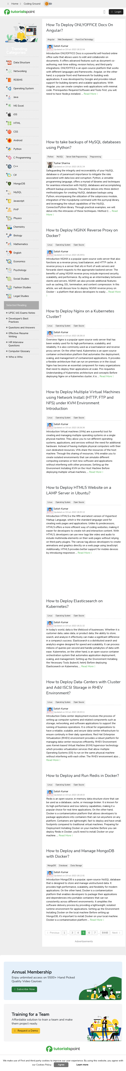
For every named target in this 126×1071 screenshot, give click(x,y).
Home (13, 3)
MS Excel (15, 105)
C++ (12, 166)
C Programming (19, 157)
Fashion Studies (19, 287)
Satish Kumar (61, 46)
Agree (61, 1064)
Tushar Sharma (62, 163)
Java (12, 97)
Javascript (15, 201)
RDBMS (14, 80)
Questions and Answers (22, 327)
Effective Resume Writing (18, 335)
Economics (16, 261)
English (14, 253)
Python (14, 149)
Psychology (16, 270)
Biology (14, 235)
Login (116, 11)
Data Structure (18, 62)
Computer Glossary (19, 351)
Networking (17, 71)
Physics (14, 218)
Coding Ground (30, 3)
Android (14, 140)
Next (116, 932)
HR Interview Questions (16, 344)
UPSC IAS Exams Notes (22, 313)
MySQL (14, 192)
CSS (12, 131)
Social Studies (18, 278)
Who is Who (16, 357)
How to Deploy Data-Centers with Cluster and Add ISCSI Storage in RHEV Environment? (83, 687)
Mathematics (17, 244)
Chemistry (16, 227)
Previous (53, 932)
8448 (105, 932)
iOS (12, 114)
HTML (14, 123)
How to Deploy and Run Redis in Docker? (82, 775)
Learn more (82, 1064)
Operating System (20, 88)
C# (12, 175)
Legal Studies (18, 296)
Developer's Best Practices (18, 320)
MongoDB (16, 183)
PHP (13, 209)
